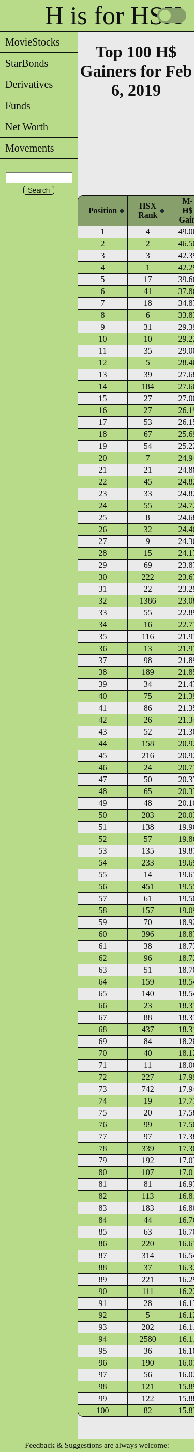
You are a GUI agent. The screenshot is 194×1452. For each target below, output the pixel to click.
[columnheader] (103, 210)
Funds (15, 105)
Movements (27, 148)
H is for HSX (113, 15)
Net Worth (24, 127)
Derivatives (26, 84)
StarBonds (24, 63)
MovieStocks (30, 42)
